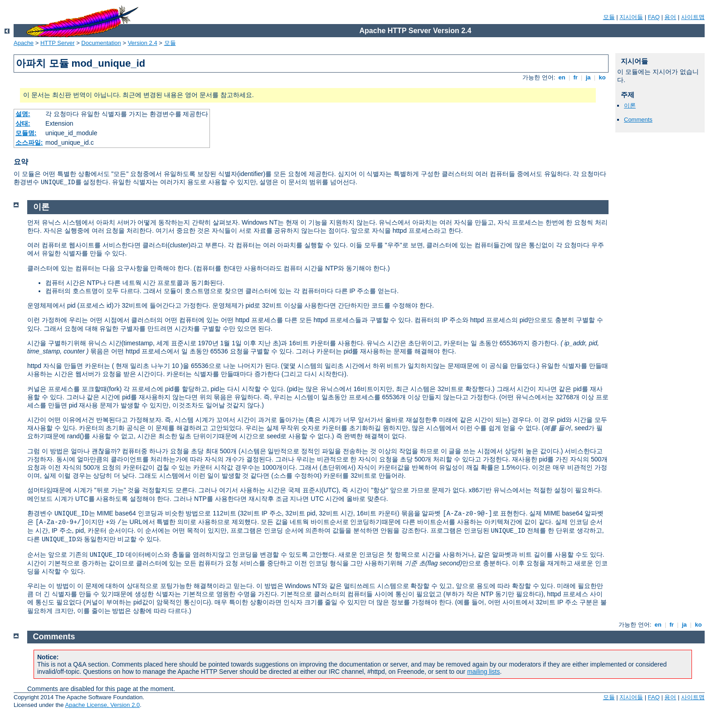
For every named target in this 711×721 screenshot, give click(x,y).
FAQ (654, 17)
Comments (638, 119)
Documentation (101, 42)
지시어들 (631, 17)
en (562, 77)
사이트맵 (693, 17)
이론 (630, 105)
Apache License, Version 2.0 (102, 704)
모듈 (609, 17)
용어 (670, 17)
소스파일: (29, 142)
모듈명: (26, 133)
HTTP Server (57, 42)
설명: (22, 114)
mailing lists (483, 671)
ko (602, 77)
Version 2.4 (142, 42)
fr (576, 77)
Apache (24, 42)
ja (588, 77)
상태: (22, 123)
